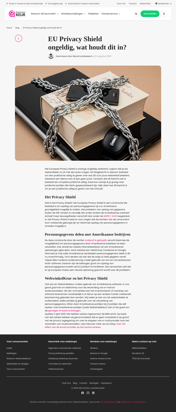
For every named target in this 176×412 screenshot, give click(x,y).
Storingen (94, 383)
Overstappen (96, 369)
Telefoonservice (56, 369)
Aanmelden (150, 13)
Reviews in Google (99, 353)
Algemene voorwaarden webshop (64, 348)
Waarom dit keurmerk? (44, 13)
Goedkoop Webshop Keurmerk (63, 358)
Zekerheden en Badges (18, 363)
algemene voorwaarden (133, 401)
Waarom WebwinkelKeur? (19, 358)
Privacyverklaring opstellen (61, 353)
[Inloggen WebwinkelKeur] (164, 13)
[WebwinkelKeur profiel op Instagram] (88, 393)
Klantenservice (111, 13)
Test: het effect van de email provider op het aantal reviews (85, 325)
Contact (133, 3)
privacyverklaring (108, 401)
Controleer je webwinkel (59, 363)
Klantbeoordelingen (73, 13)
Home (9, 27)
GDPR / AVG (110, 216)
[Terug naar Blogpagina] (18, 38)
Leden (9, 348)
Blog (17, 27)
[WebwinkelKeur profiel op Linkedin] (93, 393)
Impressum (106, 383)
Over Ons (121, 3)
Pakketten (93, 13)
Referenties (145, 3)
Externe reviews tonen (100, 358)
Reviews (94, 348)
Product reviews (97, 363)
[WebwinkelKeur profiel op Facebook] (82, 393)
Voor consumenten (16, 369)
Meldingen (12, 353)
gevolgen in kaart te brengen (64, 310)
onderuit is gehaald (95, 240)
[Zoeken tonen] (136, 13)
